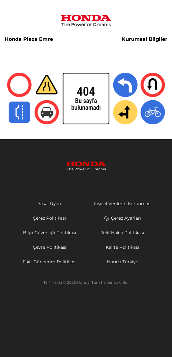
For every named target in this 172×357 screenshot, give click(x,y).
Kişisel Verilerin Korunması (123, 203)
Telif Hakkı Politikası (122, 232)
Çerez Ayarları (122, 218)
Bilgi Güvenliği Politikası (49, 232)
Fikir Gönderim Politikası (50, 262)
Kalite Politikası (122, 247)
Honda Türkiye (122, 262)
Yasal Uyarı (49, 203)
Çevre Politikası (49, 247)
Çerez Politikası (49, 218)
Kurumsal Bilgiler (144, 39)
